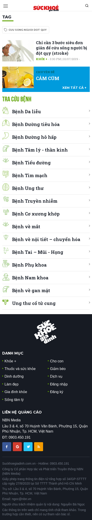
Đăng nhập (59, 384)
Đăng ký (56, 392)
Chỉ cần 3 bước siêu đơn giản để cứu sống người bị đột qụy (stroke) (61, 48)
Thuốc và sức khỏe (20, 369)
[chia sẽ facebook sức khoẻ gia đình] (7, 446)
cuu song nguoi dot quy (28, 29)
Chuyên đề (45, 72)
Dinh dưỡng (14, 376)
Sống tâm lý (14, 400)
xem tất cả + (74, 88)
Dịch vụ (56, 376)
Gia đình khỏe (15, 392)
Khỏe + (41, 59)
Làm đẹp (11, 384)
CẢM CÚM (47, 78)
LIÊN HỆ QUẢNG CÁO (22, 412)
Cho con (57, 361)
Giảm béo (58, 369)
